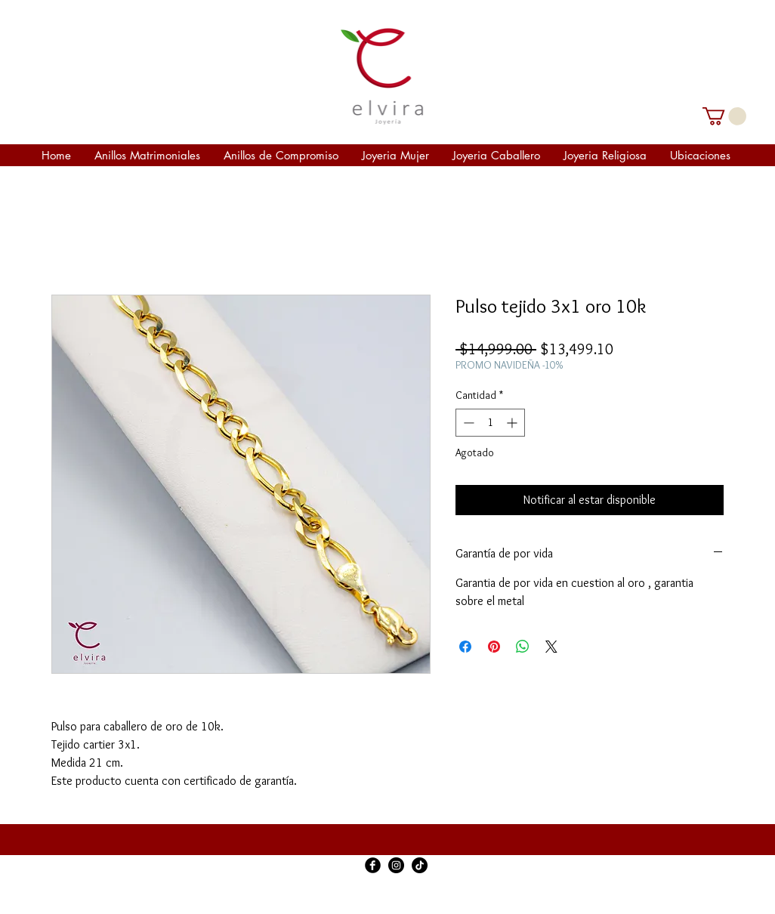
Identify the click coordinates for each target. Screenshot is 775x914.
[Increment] (513, 422)
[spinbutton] (490, 422)
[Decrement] (467, 422)
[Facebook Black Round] (373, 865)
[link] (724, 116)
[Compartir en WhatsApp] (523, 647)
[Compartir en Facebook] (465, 647)
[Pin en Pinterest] (494, 647)
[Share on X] (551, 647)
